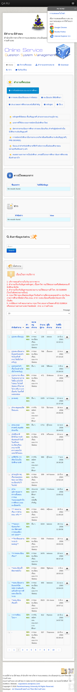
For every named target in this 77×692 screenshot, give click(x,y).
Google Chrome (58, 27)
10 (53, 650)
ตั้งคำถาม (14, 266)
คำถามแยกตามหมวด (44, 65)
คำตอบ (27, 326)
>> (75, 9)
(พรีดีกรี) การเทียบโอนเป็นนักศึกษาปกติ (16, 459)
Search (11, 250)
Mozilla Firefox (58, 32)
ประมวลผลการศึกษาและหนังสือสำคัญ (24, 104)
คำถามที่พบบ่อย (24, 65)
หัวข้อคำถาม (18, 328)
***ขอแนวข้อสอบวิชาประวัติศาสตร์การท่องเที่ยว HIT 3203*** (17, 529)
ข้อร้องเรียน (21, 70)
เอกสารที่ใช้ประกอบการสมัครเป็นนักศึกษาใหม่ (28, 123)
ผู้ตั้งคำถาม (49, 326)
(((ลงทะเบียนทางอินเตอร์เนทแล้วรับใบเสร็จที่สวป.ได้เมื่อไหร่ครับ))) (18, 356)
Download (63, 65)
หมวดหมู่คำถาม (34, 325)
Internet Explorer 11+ (60, 36)
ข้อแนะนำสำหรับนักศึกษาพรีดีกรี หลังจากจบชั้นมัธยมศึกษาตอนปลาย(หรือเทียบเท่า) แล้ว (35, 147)
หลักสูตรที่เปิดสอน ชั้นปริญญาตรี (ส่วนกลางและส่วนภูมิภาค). (33, 117)
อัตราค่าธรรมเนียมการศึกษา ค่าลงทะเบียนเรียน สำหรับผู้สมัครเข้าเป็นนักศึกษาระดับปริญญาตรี (37, 130)
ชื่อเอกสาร (15, 185)
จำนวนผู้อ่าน (42, 326)
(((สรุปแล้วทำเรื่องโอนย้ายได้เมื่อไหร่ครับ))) (17, 369)
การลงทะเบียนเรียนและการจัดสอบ (22, 97)
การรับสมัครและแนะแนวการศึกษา (22, 90)
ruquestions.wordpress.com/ (29, 684)
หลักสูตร (48, 104)
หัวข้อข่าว (19, 216)
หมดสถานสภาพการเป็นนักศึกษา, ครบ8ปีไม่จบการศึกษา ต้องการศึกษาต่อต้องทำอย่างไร (38, 156)
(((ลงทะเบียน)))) (17, 337)
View (52, 216)
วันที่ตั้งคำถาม (58, 326)
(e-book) (15, 398)
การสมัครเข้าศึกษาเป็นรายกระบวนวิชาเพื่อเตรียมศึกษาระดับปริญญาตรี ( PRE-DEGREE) (38, 138)
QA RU (5, 3)
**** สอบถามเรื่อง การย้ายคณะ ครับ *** (16, 512)
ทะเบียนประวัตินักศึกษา (51, 97)
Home (9, 65)
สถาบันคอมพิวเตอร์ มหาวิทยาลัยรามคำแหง (28, 689)
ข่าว (9, 70)
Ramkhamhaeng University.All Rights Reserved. (35, 686)
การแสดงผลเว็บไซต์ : (57, 13)
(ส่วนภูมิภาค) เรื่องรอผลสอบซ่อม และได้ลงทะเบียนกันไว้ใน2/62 (17, 479)
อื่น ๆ (59, 104)
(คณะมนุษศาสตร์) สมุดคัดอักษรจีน (17, 427)
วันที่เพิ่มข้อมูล (42, 185)
